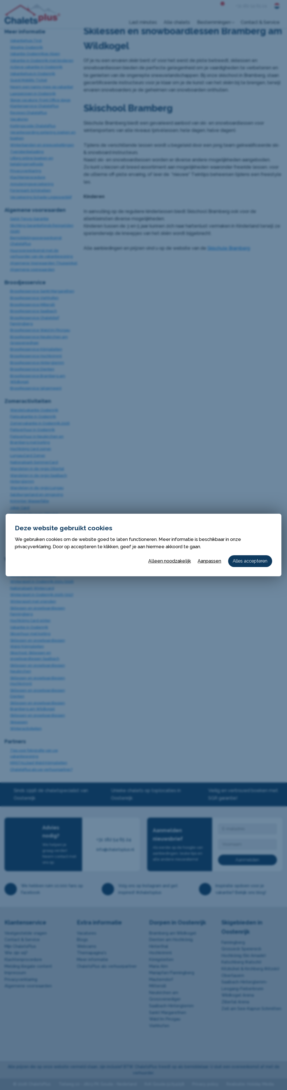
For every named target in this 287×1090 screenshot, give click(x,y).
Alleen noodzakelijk (169, 561)
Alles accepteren (250, 561)
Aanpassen (209, 561)
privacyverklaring (33, 546)
